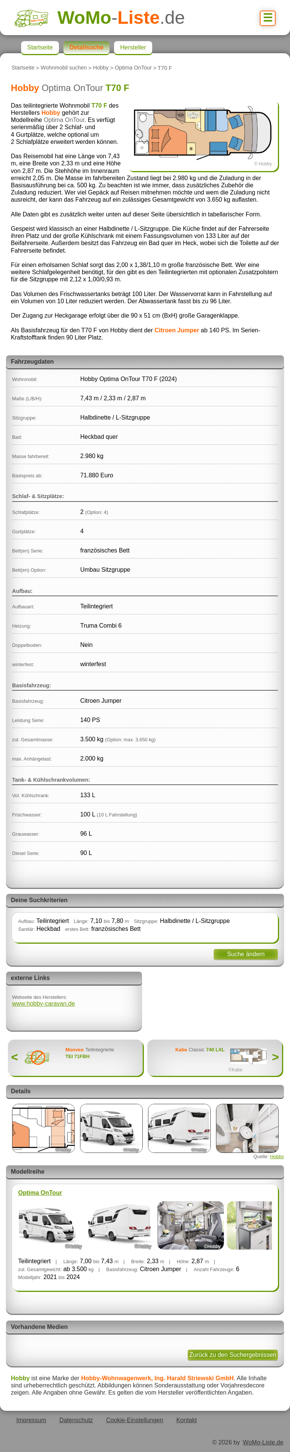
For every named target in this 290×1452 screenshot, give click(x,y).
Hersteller (133, 47)
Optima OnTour (133, 68)
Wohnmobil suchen (64, 68)
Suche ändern (246, 954)
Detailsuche (86, 47)
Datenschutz (76, 1420)
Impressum (31, 1420)
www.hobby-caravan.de (43, 1003)
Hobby (101, 68)
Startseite (22, 68)
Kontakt (186, 1420)
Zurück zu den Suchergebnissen (233, 1355)
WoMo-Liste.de (263, 1442)
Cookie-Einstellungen (134, 1420)
